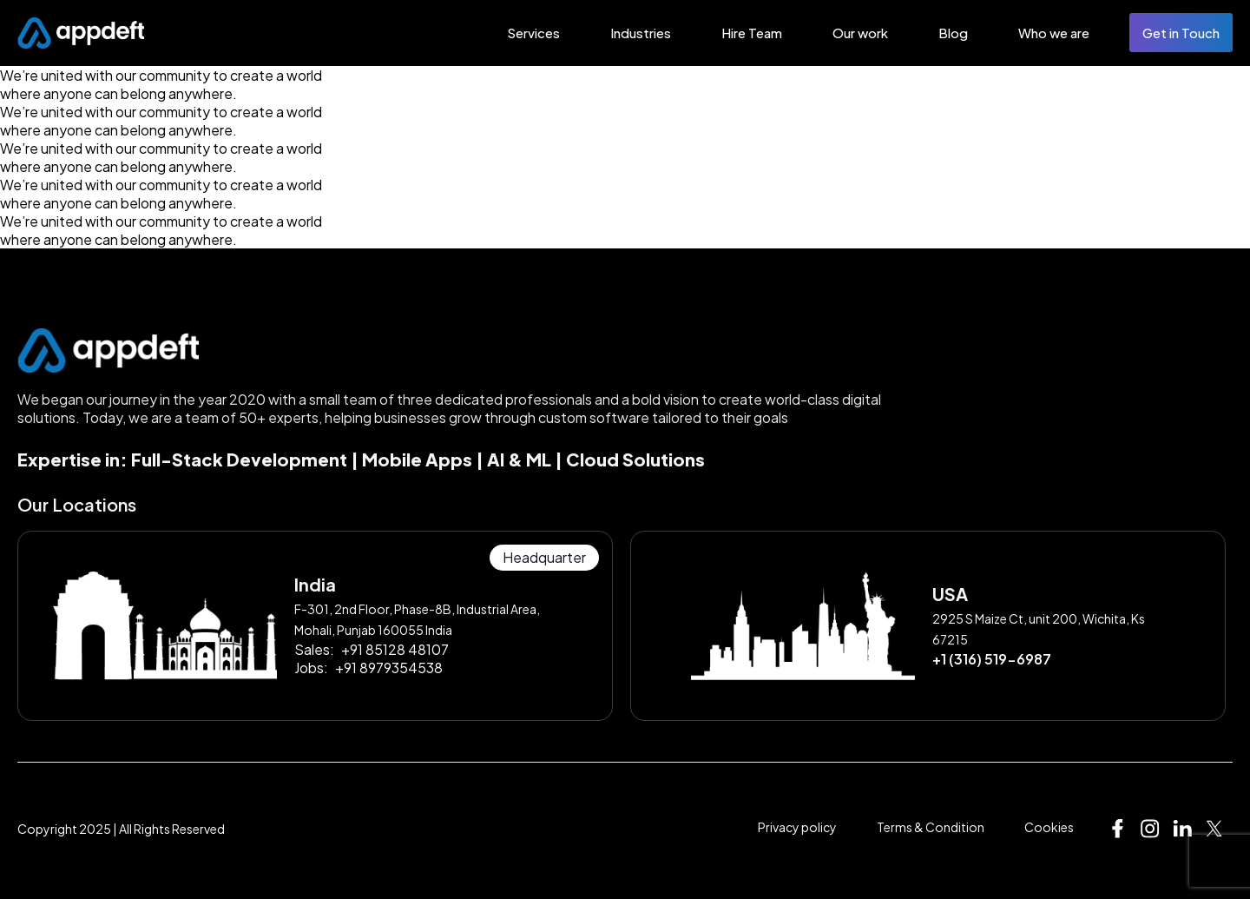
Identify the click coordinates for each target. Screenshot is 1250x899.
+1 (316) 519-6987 (991, 659)
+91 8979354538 (389, 667)
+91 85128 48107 (395, 649)
